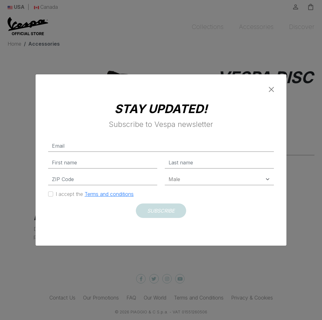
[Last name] (219, 163)
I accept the (95, 194)
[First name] (102, 163)
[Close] (271, 89)
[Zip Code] (102, 179)
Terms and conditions (109, 194)
